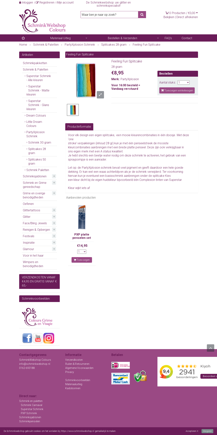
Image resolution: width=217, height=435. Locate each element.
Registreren (45, 2)
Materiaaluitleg (73, 384)
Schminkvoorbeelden (77, 380)
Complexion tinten (151, 180)
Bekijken (169, 17)
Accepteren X (192, 431)
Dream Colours (36, 115)
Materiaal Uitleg (60, 38)
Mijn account (65, 2)
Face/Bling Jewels (35, 223)
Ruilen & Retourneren (77, 363)
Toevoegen (82, 259)
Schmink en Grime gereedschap (35, 185)
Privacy (69, 372)
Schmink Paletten (37, 170)
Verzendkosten (74, 359)
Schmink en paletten (31, 401)
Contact (187, 38)
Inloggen (26, 2)
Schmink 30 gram (39, 142)
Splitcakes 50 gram (37, 161)
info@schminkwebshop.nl (34, 363)
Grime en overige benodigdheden (34, 195)
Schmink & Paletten (35, 69)
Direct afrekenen (187, 17)
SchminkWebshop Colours (35, 359)
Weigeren (207, 431)
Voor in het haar (33, 255)
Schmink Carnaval (31, 405)
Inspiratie (29, 242)
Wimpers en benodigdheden (33, 264)
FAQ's (168, 38)
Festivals (28, 236)
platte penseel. (137, 147)
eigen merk (81, 151)
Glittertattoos (31, 210)
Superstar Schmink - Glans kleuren (38, 105)
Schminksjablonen (35, 176)
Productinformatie (79, 126)
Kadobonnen (73, 388)
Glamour (28, 249)
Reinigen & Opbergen (36, 229)
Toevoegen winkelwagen (177, 90)
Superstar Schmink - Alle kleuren (38, 78)
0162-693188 (27, 367)
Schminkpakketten (35, 63)
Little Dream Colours (34, 124)
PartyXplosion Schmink (35, 134)
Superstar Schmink (32, 409)
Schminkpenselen (29, 421)
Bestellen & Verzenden (122, 38)
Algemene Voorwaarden (79, 367)
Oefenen (28, 204)
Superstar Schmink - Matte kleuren (38, 90)
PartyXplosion (130, 79)
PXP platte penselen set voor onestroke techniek (82, 239)
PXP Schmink (29, 413)
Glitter (27, 217)
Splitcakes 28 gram (37, 151)
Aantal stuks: (167, 82)
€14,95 (82, 246)
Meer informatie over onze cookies (133, 431)
